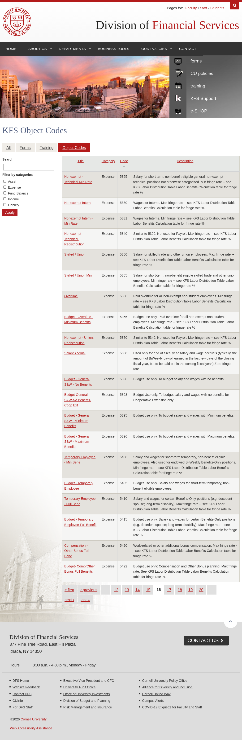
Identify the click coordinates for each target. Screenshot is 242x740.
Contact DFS (22, 694)
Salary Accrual (74, 353)
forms (196, 60)
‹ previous (88, 590)
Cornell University (34, 719)
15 (148, 590)
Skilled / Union (75, 254)
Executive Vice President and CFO (88, 680)
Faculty (191, 8)
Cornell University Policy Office (164, 680)
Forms (25, 147)
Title (81, 161)
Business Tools (113, 49)
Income (13, 199)
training (197, 85)
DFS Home (21, 680)
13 (127, 590)
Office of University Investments (86, 694)
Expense (14, 187)
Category (108, 161)
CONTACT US (203, 640)
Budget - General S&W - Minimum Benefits (77, 420)
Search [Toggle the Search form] (234, 5)
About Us (37, 49)
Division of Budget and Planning (86, 701)
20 (201, 590)
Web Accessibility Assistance (31, 728)
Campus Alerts (153, 701)
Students (217, 8)
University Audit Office (79, 687)
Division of (167, 25)
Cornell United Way (156, 694)
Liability (13, 205)
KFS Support (203, 98)
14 (137, 590)
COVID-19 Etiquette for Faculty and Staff (172, 707)
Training (47, 147)
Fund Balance (18, 193)
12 (116, 590)
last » (85, 600)
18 (180, 590)
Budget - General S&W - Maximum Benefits (77, 441)
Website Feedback (26, 687)
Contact (187, 49)
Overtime (71, 296)
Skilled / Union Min (78, 275)
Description (185, 161)
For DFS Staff (23, 707)
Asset (12, 181)
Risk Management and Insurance (87, 707)
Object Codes (74, 147)
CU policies (201, 73)
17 (169, 590)
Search (7, 159)
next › (69, 600)
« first (69, 590)
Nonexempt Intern (77, 203)
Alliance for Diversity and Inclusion (167, 687)
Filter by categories (17, 175)
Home (10, 49)
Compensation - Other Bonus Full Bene (76, 551)
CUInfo (18, 701)
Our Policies (154, 49)
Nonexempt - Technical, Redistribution (74, 239)
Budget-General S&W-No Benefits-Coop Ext (77, 400)
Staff (203, 8)
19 (190, 590)
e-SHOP (198, 110)
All (8, 147)
